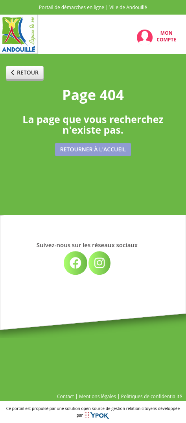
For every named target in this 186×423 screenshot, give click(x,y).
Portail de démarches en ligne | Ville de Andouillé (93, 7)
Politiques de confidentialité (151, 396)
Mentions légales (97, 396)
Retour (25, 72)
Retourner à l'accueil (93, 149)
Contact (65, 396)
